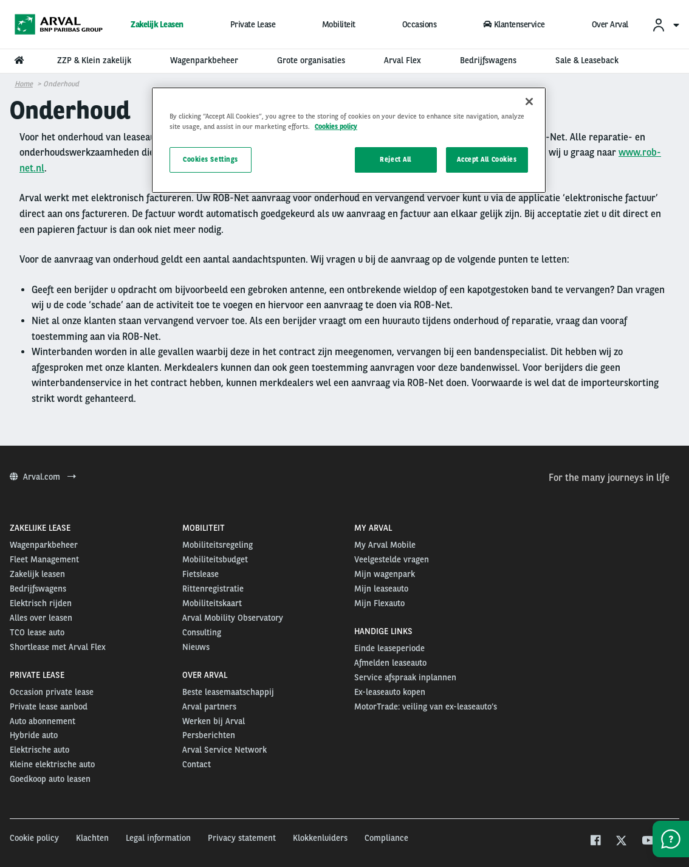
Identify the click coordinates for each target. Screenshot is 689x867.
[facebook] (595, 841)
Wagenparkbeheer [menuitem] (204, 60)
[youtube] (647, 841)
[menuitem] (665, 24)
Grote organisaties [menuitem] (311, 60)
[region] (348, 140)
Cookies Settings (210, 159)
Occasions (419, 24)
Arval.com (43, 477)
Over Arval (610, 24)
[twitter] (621, 841)
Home (24, 84)
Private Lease (253, 24)
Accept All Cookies (486, 159)
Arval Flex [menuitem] (402, 60)
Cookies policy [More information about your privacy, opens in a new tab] (336, 126)
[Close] (529, 101)
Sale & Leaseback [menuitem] (587, 60)
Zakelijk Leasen (157, 24)
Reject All (395, 159)
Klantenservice (514, 24)
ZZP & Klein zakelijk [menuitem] (94, 60)
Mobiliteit (338, 24)
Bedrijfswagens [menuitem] (488, 60)
